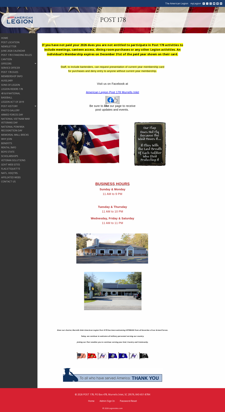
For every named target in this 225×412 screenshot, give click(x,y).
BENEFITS (6, 142)
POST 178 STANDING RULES (16, 54)
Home (91, 401)
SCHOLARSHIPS (9, 155)
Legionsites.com (116, 408)
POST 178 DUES (9, 71)
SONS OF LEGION (10, 84)
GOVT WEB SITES (10, 164)
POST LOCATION (10, 41)
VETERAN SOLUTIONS (13, 159)
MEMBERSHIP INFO (12, 75)
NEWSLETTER (8, 46)
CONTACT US (8, 181)
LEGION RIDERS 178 (12, 88)
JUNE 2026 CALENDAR (13, 50)
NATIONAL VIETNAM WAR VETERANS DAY (15, 120)
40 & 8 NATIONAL (10, 93)
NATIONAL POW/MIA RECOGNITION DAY (12, 128)
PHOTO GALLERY (10, 109)
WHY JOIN (6, 138)
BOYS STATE (7, 151)
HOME (4, 37)
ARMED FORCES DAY (12, 114)
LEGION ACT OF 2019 (12, 101)
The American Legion (176, 3)
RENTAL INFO (8, 147)
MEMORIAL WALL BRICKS (15, 134)
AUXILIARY (7, 80)
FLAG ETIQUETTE (10, 168)
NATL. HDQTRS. (9, 172)
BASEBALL (6, 97)
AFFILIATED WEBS (11, 177)
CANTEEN (6, 58)
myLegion (195, 3)
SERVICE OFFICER (10, 67)
